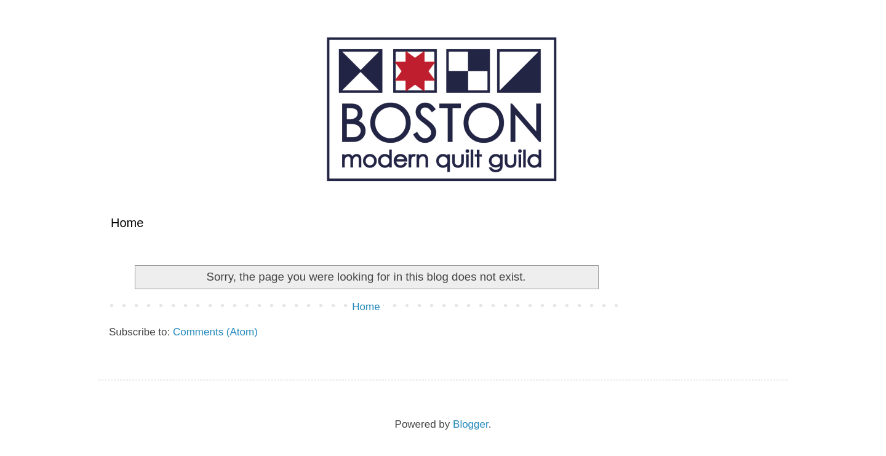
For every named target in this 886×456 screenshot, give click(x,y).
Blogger (471, 424)
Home (127, 223)
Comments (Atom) (215, 332)
